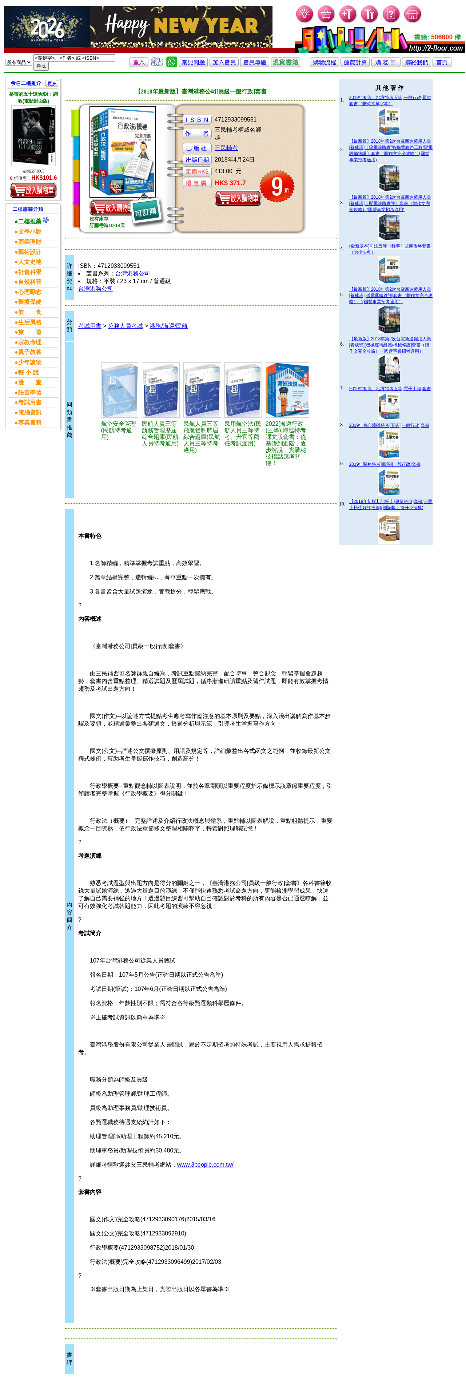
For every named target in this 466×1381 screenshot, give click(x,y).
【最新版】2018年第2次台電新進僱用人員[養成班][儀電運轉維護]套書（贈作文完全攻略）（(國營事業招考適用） (391, 295)
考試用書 (89, 326)
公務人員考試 (125, 326)
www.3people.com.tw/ (205, 1165)
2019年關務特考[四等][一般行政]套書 (385, 464)
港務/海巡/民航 (169, 326)
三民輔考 (226, 148)
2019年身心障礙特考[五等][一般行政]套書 (389, 425)
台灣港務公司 (132, 273)
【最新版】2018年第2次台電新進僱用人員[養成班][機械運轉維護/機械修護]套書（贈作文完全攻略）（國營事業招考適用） (390, 345)
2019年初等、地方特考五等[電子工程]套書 (390, 388)
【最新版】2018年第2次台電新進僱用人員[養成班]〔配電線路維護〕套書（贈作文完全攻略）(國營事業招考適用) (390, 203)
